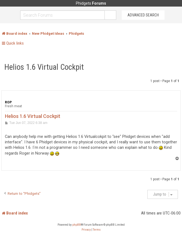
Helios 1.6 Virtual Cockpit (44, 67)
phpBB (76, 224)
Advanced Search (143, 15)
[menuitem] (86, 229)
